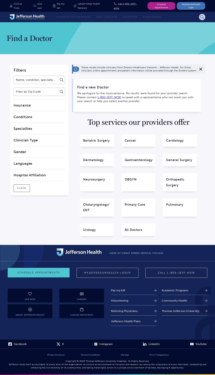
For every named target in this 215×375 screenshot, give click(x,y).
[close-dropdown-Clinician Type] (39, 140)
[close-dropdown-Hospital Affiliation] (39, 175)
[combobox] (36, 80)
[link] (134, 290)
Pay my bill (61, 6)
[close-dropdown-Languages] (39, 163)
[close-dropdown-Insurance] (39, 105)
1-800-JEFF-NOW (109, 97)
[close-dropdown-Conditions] (39, 117)
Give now (39, 6)
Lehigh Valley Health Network (89, 6)
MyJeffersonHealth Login (191, 6)
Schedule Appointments (161, 6)
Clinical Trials (18, 6)
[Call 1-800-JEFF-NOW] (176, 273)
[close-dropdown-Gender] (39, 152)
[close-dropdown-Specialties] (39, 128)
